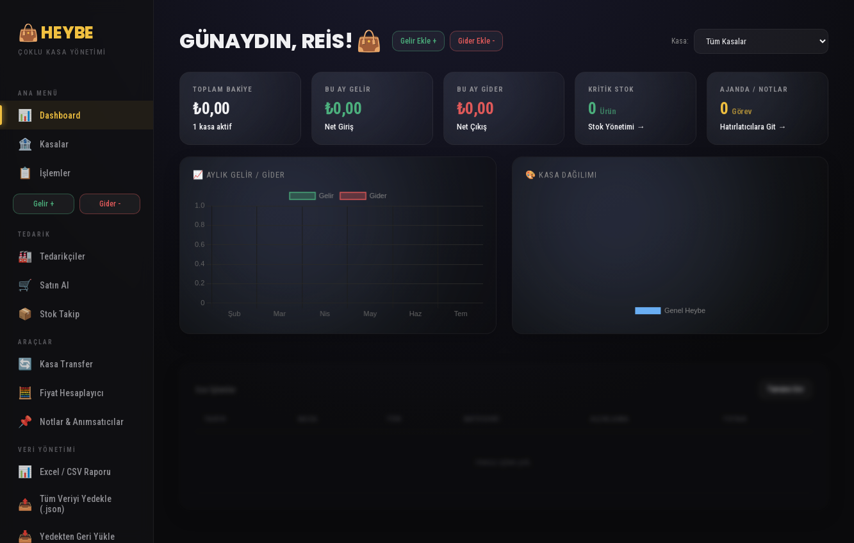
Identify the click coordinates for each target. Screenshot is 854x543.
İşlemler (44, 173)
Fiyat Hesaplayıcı (61, 392)
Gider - (109, 203)
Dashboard (49, 115)
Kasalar (43, 144)
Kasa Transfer (55, 364)
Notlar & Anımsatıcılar (71, 421)
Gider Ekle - (476, 41)
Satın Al (43, 285)
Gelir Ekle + (418, 41)
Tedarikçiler (51, 256)
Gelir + (43, 203)
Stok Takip (48, 314)
